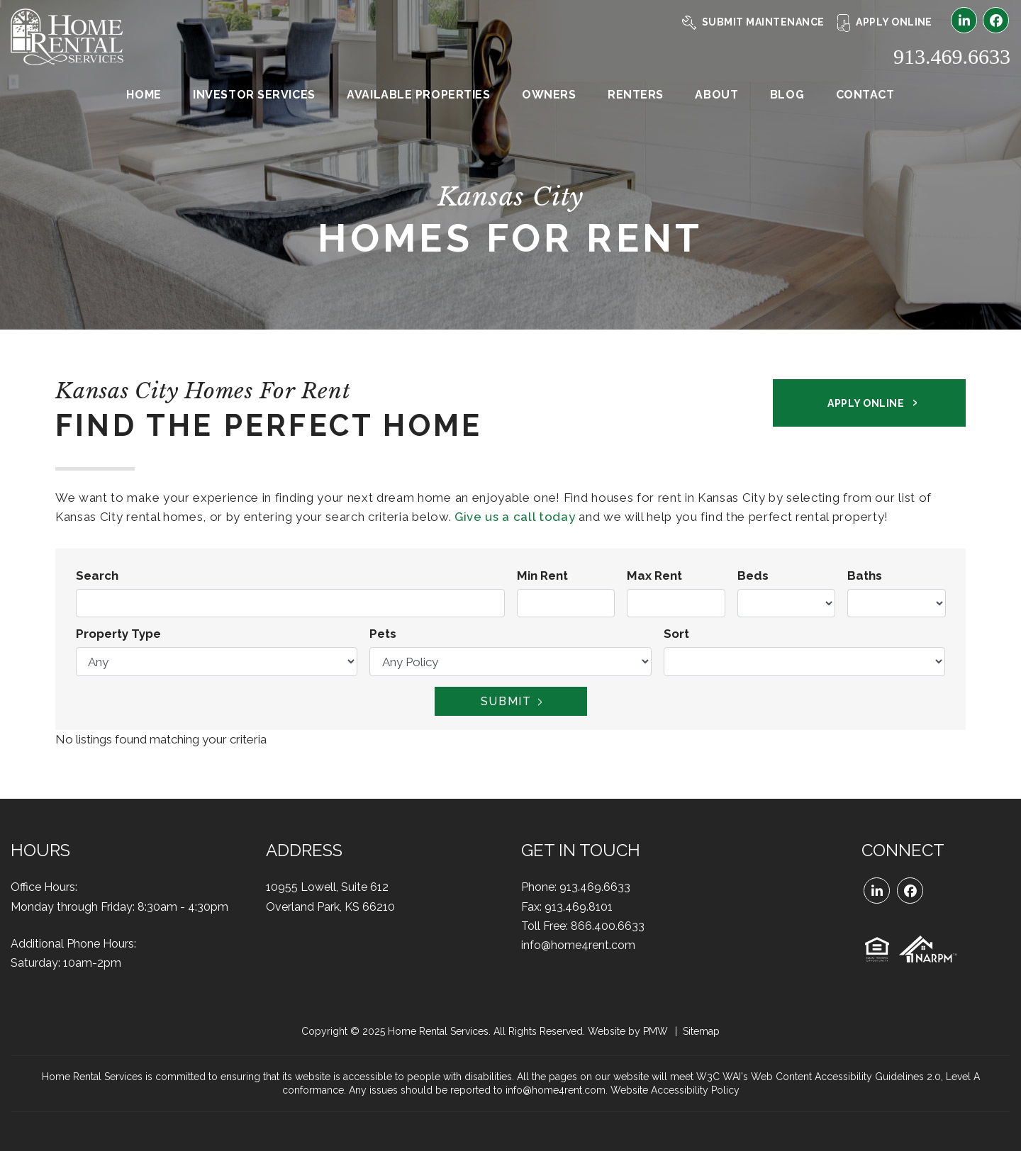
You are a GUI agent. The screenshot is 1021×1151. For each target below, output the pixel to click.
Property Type (118, 634)
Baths (864, 575)
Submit (506, 701)
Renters (636, 94)
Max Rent (654, 575)
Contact (865, 94)
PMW (655, 1031)
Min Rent (542, 575)
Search (97, 575)
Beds (753, 575)
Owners (549, 94)
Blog (787, 94)
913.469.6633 (951, 56)
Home (143, 94)
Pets (382, 634)
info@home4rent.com (578, 945)
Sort (676, 634)
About (716, 94)
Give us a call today (515, 517)
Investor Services (254, 94)
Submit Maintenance (753, 22)
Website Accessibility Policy (675, 1090)
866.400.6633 (608, 926)
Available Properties (418, 94)
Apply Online (884, 22)
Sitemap (701, 1031)
